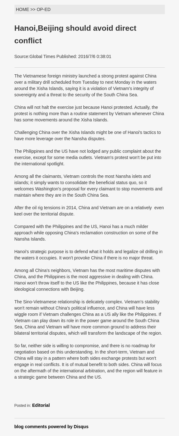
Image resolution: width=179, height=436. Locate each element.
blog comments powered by (51, 426)
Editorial (41, 405)
